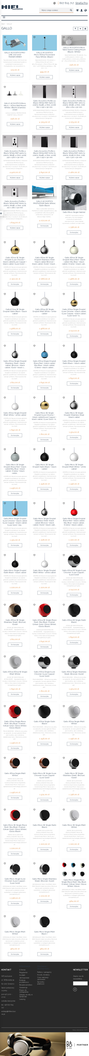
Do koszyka (44, 226)
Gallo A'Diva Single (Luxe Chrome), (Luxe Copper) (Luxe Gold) (44, 674)
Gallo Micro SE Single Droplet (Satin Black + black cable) (44, 467)
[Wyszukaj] (71, 10)
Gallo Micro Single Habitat (74, 212)
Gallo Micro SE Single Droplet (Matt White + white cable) (74, 467)
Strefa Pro (81, 2)
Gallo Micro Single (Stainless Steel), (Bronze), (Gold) (44, 880)
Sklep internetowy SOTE (80, 1030)
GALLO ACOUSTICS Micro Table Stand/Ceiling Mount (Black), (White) (74, 50)
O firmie (22, 970)
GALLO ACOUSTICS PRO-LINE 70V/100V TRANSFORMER (15, 55)
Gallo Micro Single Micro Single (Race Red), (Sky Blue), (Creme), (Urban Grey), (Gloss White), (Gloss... (74, 883)
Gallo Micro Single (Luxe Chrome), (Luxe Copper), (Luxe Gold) (15, 881)
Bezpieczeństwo (25, 985)
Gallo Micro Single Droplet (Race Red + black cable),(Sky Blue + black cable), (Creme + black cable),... (74, 522)
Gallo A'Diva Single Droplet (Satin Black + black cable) (74, 362)
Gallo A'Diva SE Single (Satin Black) (74, 621)
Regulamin (23, 972)
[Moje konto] (81, 10)
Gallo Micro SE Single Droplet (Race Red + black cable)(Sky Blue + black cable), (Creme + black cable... (15, 469)
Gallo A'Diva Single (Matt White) (74, 722)
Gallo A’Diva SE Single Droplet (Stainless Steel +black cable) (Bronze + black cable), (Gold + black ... (44, 261)
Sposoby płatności (40, 983)
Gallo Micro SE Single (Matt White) (74, 826)
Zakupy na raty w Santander (26, 995)
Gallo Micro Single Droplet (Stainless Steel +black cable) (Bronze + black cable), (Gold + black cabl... (44, 522)
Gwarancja (23, 987)
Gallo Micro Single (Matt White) (15, 933)
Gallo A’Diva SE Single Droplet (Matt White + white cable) (44, 311)
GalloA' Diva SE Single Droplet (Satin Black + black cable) (15, 311)
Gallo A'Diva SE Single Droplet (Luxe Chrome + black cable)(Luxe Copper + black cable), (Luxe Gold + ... (15, 261)
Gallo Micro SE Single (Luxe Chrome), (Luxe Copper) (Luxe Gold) (44, 775)
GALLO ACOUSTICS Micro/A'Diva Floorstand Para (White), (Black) (44, 55)
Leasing (22, 999)
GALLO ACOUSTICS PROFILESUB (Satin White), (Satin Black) (44, 203)
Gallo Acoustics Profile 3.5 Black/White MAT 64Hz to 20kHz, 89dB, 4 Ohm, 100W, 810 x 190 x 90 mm (44, 104)
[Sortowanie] (80, 29)
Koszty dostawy (43, 975)
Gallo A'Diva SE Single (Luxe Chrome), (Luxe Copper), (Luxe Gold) (74, 572)
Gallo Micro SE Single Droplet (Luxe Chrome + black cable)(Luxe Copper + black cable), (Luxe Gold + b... (44, 416)
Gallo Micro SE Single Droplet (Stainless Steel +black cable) (74, 415)
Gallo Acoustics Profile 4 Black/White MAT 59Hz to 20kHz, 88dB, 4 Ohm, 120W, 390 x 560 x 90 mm (15, 154)
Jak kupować (24, 978)
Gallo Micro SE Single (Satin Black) (44, 826)
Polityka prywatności (24, 981)
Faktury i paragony (44, 972)
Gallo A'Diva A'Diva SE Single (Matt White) (15, 673)
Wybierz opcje (15, 75)
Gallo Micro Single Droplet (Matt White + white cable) (44, 571)
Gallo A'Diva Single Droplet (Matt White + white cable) (15, 414)
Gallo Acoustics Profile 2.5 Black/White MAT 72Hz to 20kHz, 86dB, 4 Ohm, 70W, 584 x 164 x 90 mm (74, 104)
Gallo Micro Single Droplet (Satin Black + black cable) (15, 571)
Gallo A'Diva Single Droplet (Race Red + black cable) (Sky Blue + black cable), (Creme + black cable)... (44, 364)
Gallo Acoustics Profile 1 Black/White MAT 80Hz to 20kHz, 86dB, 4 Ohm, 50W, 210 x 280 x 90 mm (15, 204)
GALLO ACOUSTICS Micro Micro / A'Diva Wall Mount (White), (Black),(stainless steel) (15, 106)
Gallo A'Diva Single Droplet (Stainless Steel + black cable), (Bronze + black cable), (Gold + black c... (15, 364)
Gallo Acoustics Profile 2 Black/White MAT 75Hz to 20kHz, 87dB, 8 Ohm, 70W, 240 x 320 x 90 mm (74, 154)
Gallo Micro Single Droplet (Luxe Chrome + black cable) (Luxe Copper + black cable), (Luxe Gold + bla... (15, 522)
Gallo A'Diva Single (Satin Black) (44, 722)
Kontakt (22, 975)
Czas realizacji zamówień (42, 978)
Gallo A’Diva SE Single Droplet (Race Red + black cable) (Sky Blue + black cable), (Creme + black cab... (74, 261)
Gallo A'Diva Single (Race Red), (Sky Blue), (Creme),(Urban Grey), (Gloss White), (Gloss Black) (15, 724)
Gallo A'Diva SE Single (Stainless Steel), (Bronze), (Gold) (15, 622)
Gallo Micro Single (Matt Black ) (44, 933)
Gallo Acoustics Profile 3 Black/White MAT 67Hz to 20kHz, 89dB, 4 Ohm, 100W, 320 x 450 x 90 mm (44, 154)
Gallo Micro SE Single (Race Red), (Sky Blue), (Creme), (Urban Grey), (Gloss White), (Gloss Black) (15, 828)
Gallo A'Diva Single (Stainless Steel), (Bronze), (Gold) (74, 673)
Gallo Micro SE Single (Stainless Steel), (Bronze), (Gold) (74, 775)
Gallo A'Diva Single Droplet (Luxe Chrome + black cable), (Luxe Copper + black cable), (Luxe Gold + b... (74, 312)
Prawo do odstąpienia (23, 991)
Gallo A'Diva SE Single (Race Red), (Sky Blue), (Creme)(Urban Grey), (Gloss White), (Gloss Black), (45, 623)
